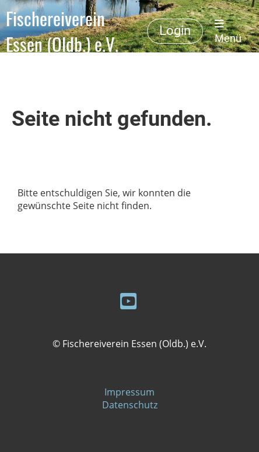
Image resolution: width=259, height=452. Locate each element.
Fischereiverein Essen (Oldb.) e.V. (62, 31)
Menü (228, 31)
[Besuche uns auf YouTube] (128, 300)
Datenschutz (130, 404)
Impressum (129, 392)
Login (175, 30)
